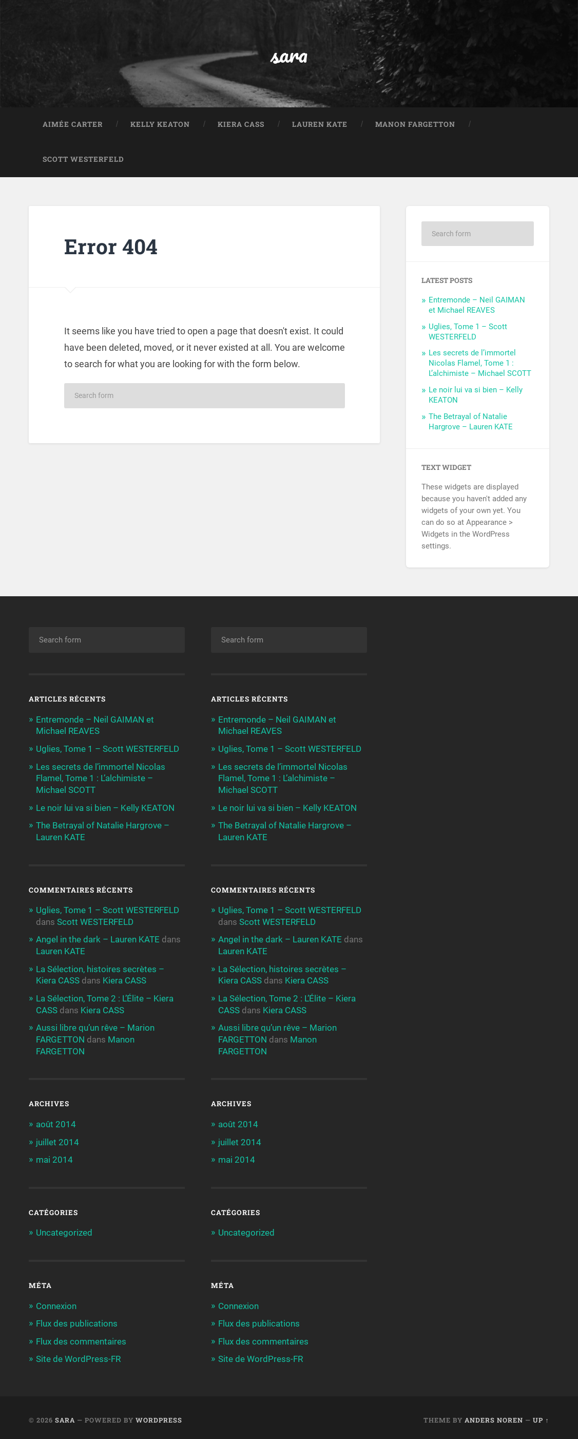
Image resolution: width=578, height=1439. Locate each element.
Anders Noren (494, 1415)
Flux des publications (77, 1319)
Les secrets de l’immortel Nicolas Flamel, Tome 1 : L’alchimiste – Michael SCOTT (480, 364)
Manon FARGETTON (415, 125)
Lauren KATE (320, 125)
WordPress (159, 1415)
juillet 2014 (57, 1138)
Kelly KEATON (160, 125)
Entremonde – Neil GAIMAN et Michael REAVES (477, 306)
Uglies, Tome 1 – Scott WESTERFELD (468, 333)
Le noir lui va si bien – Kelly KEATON (105, 807)
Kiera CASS (241, 125)
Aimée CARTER (73, 125)
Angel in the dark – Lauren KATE (98, 938)
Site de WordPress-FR (78, 1354)
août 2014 (56, 1120)
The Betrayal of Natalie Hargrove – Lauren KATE (471, 422)
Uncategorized (64, 1228)
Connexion (56, 1301)
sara (288, 54)
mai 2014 (54, 1156)
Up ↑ (541, 1415)
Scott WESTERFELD (83, 160)
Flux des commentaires (81, 1336)
